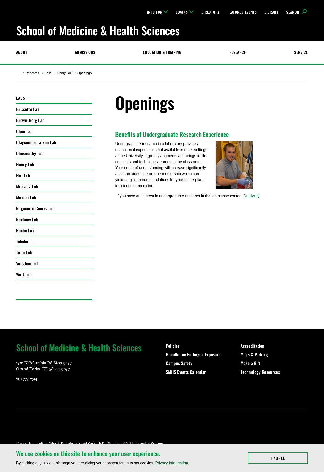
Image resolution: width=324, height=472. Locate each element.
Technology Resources (260, 372)
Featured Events (242, 12)
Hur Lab (23, 175)
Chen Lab (24, 131)
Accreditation (252, 346)
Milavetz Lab (27, 186)
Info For (157, 12)
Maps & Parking (254, 354)
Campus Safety (179, 363)
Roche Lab (25, 230)
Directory (210, 12)
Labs (48, 73)
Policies (173, 346)
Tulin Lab (24, 252)
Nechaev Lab (27, 219)
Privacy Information (171, 463)
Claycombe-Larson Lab (36, 142)
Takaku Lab (26, 241)
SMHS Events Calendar (186, 372)
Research (238, 52)
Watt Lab (24, 274)
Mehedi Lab (26, 197)
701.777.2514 (26, 379)
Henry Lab (64, 73)
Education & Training (162, 52)
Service (301, 52)
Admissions (85, 52)
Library (271, 12)
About (21, 52)
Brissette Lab (28, 109)
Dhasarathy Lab (30, 153)
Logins (184, 12)
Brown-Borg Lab (30, 120)
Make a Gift (250, 363)
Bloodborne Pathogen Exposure (193, 354)
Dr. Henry (251, 196)
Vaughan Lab (27, 263)
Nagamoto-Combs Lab (35, 208)
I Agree (289, 458)
